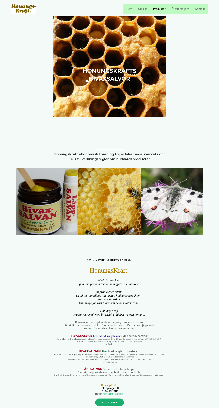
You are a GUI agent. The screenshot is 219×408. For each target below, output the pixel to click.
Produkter (161, 9)
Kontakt (200, 9)
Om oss (145, 9)
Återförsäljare (181, 9)
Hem (133, 9)
